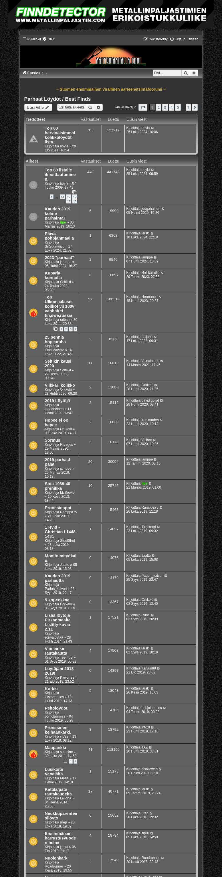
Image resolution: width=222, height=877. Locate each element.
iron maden (150, 420)
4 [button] (172, 107)
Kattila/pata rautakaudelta (58, 791)
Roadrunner (54, 866)
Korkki (51, 688)
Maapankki (55, 747)
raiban (65, 320)
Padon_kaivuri (56, 589)
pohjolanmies (55, 716)
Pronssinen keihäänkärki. (58, 729)
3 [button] (165, 107)
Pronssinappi (58, 507)
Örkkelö (66, 390)
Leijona (147, 337)
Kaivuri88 (67, 677)
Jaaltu (64, 565)
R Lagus (66, 445)
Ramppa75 (68, 512)
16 (74, 197)
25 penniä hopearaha (55, 339)
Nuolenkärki (57, 858)
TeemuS (66, 657)
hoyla (64, 146)
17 (68, 201)
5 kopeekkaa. (58, 600)
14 (62, 197)
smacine (66, 752)
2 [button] (159, 107)
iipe (63, 222)
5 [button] (178, 107)
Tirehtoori (149, 527)
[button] (142, 107)
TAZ (145, 747)
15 (68, 197)
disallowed (150, 769)
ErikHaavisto (54, 350)
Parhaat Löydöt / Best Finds (57, 99)
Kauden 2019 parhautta (58, 578)
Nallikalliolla (151, 273)
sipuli (146, 833)
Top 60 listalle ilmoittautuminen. (60, 174)
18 (74, 201)
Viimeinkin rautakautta (56, 650)
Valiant (147, 440)
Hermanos (150, 297)
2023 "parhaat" (59, 257)
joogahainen (151, 209)
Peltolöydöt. (57, 708)
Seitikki (65, 282)
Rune (146, 615)
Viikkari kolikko (60, 385)
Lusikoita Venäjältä (54, 771)
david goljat (150, 400)
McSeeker (68, 493)
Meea (64, 778)
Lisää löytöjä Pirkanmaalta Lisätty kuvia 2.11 (58, 622)
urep (63, 822)
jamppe (66, 262)
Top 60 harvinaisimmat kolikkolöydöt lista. (60, 135)
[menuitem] (48, 39)
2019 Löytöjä (57, 400)
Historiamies (54, 697)
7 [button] (188, 107)
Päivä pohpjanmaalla (59, 235)
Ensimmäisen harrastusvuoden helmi (60, 838)
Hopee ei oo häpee (56, 422)
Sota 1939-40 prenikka (57, 486)
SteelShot (67, 541)
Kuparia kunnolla (53, 275)
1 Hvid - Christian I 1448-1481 (61, 532)
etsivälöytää (54, 637)
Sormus (52, 440)
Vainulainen (150, 361)
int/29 (64, 736)
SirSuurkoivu (55, 246)
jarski (146, 233)
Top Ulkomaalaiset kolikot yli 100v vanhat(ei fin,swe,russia (59, 306)
